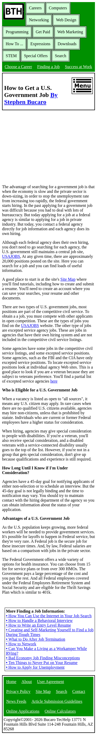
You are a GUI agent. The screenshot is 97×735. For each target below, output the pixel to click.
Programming (17, 32)
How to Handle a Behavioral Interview (39, 620)
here (54, 381)
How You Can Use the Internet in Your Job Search (49, 616)
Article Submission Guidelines (57, 701)
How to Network (21, 644)
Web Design (66, 20)
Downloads (67, 44)
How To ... (14, 44)
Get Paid (43, 32)
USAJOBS (11, 256)
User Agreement (50, 681)
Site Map (68, 279)
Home (11, 681)
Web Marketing (70, 32)
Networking (39, 20)
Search (60, 56)
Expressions (40, 44)
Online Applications (22, 711)
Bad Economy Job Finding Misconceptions (43, 658)
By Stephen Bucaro (31, 98)
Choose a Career (18, 66)
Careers (35, 8)
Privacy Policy (18, 691)
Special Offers (36, 56)
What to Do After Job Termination (35, 639)
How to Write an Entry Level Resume (38, 625)
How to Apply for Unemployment (35, 667)
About (26, 681)
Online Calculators (60, 711)
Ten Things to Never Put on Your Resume (42, 662)
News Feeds (16, 701)
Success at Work (78, 66)
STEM (11, 56)
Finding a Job (48, 66)
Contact (78, 691)
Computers (58, 8)
